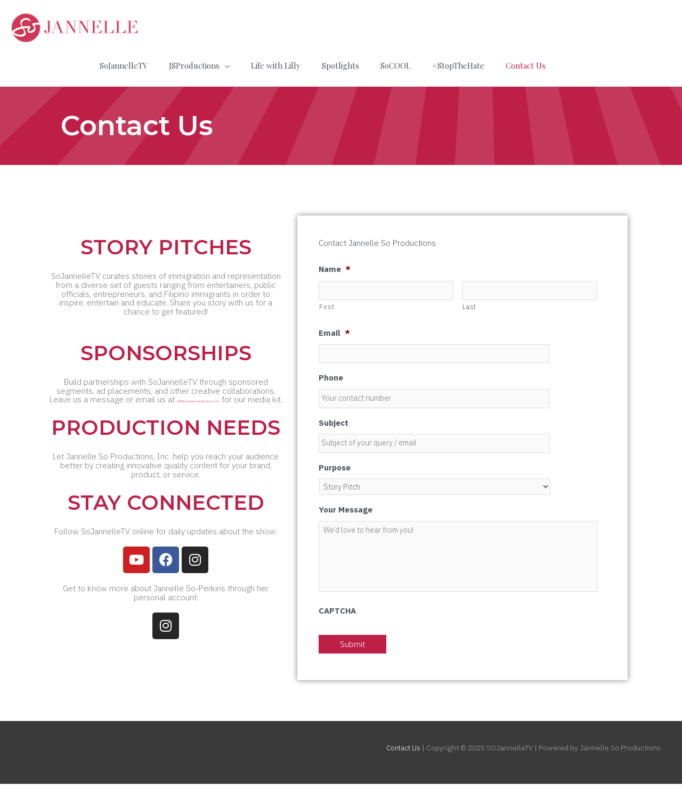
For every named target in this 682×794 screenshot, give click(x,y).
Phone (331, 372)
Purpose (335, 463)
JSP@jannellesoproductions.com (134, 400)
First (326, 299)
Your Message (345, 506)
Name (335, 261)
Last (469, 299)
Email (334, 326)
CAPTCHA (337, 621)
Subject (333, 417)
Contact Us (402, 758)
